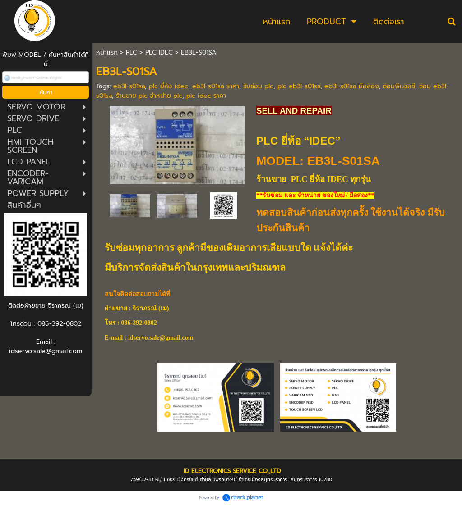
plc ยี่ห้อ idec (168, 86)
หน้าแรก (107, 52)
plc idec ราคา (206, 95)
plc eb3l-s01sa (298, 86)
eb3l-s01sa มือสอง (351, 86)
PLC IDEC (159, 52)
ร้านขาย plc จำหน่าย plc (149, 95)
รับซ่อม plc (258, 86)
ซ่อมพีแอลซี (399, 86)
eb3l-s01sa (129, 86)
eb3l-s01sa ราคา (215, 86)
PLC (131, 52)
